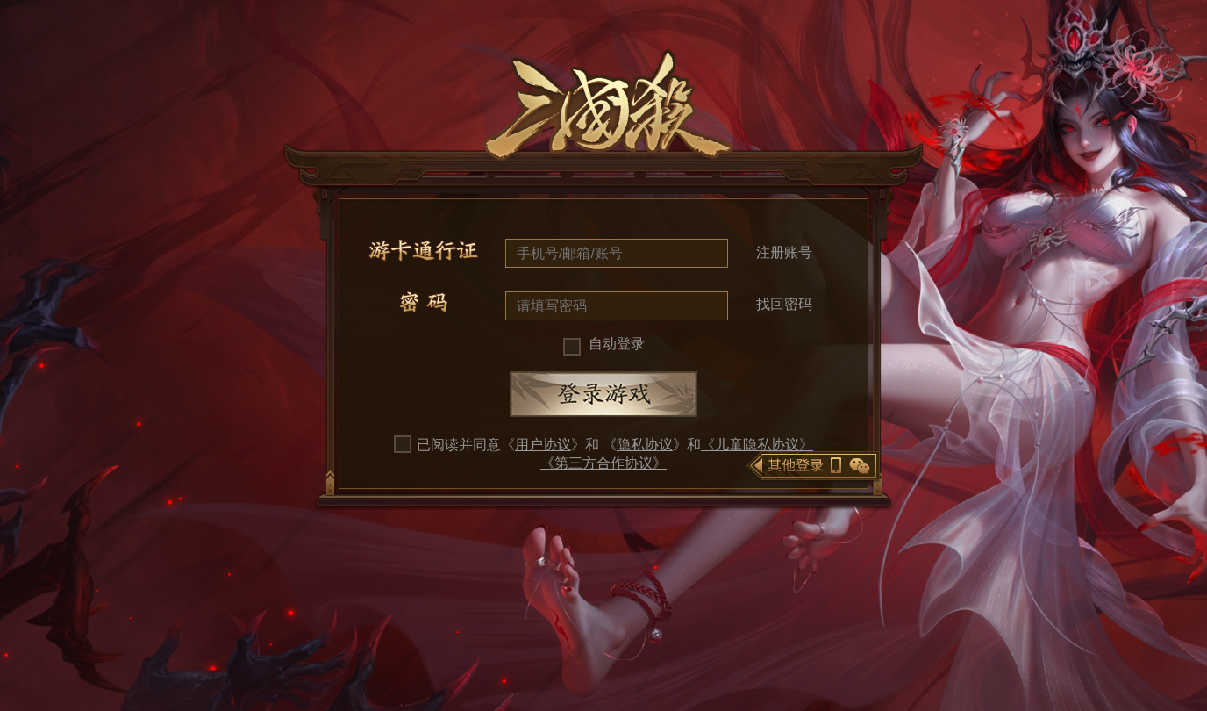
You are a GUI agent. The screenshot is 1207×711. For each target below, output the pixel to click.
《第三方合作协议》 (603, 463)
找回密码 (784, 304)
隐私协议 (645, 444)
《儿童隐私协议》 (757, 444)
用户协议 (543, 444)
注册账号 (784, 252)
